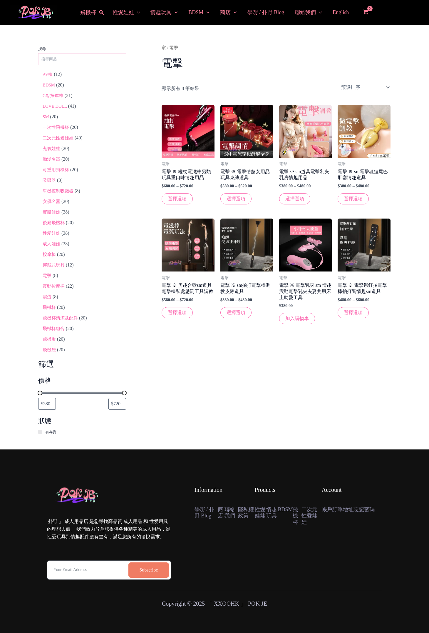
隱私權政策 (246, 513)
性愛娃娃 (126, 12)
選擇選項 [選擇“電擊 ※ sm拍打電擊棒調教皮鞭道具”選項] (236, 312)
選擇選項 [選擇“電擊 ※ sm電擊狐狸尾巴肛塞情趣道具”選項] (353, 198)
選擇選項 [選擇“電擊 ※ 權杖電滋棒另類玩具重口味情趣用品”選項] (177, 198)
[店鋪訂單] (365, 87)
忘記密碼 (364, 509)
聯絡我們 (308, 12)
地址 (348, 509)
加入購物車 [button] (297, 318)
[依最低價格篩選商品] (47, 404)
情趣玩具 (164, 12)
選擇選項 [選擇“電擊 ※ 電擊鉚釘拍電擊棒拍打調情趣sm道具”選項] (353, 312)
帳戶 (327, 509)
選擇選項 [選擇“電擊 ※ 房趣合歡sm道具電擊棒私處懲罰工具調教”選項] (177, 312)
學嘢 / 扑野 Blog (265, 12)
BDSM (199, 12)
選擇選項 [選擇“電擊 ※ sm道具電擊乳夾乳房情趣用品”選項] (294, 198)
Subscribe (148, 569)
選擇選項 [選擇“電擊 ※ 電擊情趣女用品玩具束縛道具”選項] (236, 198)
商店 (228, 12)
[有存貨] (40, 432)
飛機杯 (91, 12)
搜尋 (42, 48)
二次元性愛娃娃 (309, 516)
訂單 (337, 509)
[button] (101, 12)
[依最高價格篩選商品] (117, 404)
